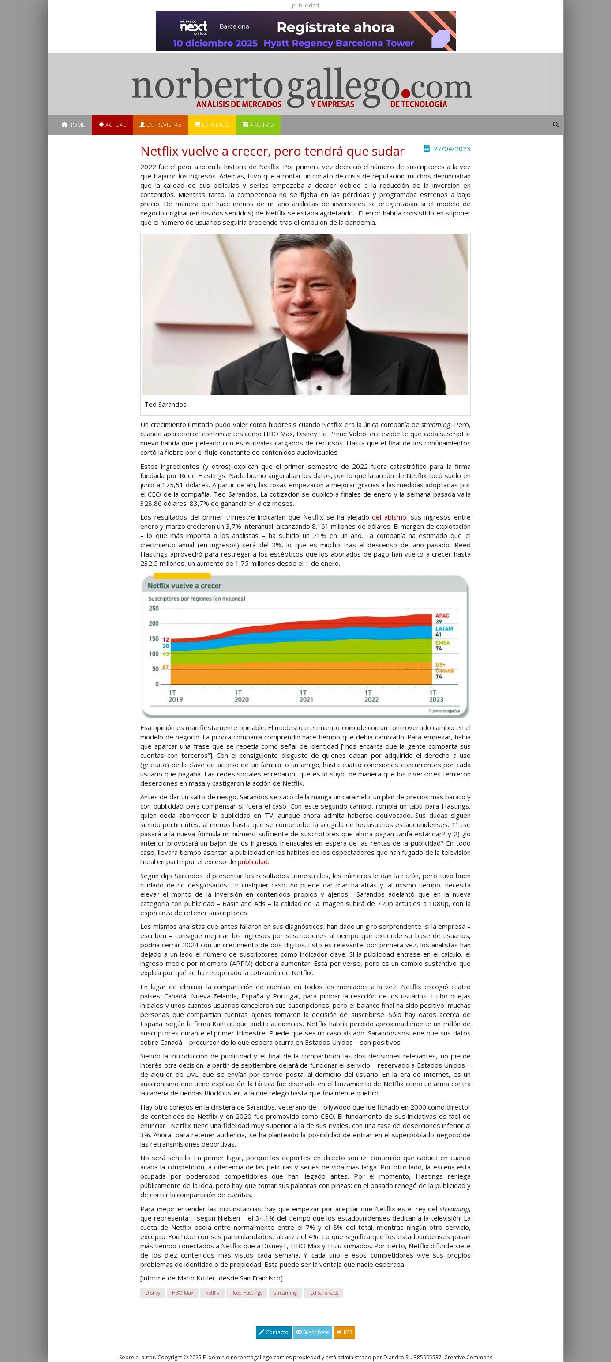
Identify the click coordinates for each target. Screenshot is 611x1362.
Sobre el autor (137, 1357)
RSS (344, 1332)
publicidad (253, 861)
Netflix (212, 1293)
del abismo (389, 516)
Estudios (212, 125)
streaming (285, 1293)
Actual (112, 125)
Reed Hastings (246, 1293)
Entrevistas (160, 125)
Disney (152, 1293)
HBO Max (183, 1293)
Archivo (258, 125)
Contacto (274, 1332)
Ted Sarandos (323, 1293)
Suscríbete (312, 1332)
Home (73, 125)
